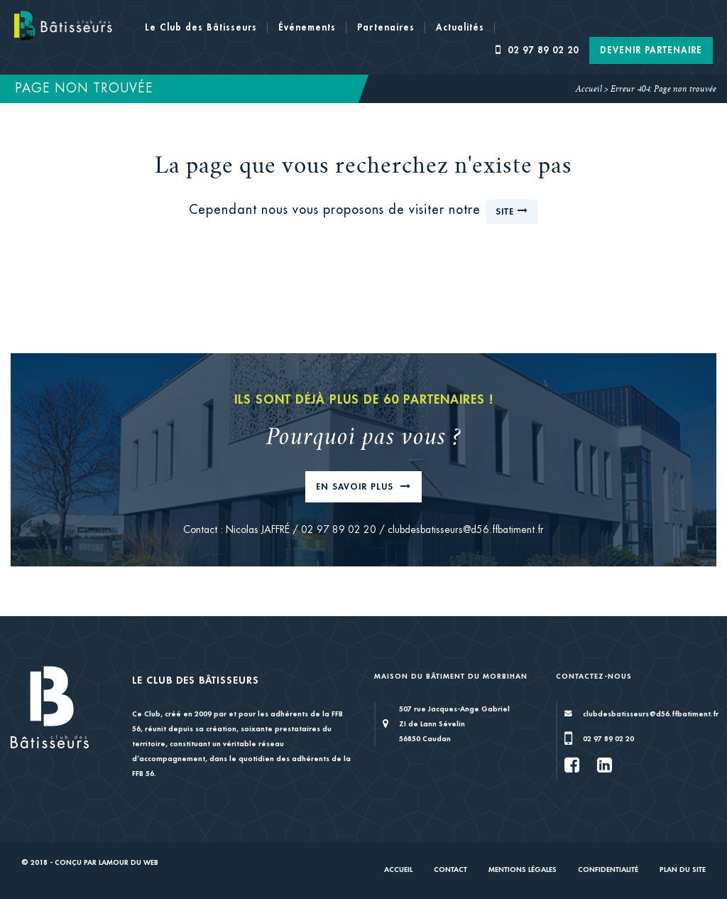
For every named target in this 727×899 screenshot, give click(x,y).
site (505, 211)
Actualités (460, 27)
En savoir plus (356, 487)
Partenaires (386, 27)
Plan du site (683, 869)
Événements (307, 27)
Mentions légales (522, 869)
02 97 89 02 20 (536, 51)
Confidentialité (608, 869)
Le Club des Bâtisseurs (201, 27)
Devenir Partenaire (651, 50)
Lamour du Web (128, 862)
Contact (450, 869)
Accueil (589, 89)
